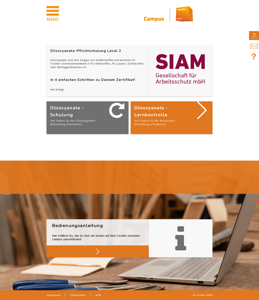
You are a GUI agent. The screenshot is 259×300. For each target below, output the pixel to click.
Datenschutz (78, 295)
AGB (98, 295)
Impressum (54, 295)
